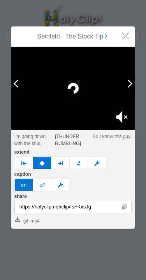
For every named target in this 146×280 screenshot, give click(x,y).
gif (21, 220)
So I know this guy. (112, 136)
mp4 (34, 221)
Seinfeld (48, 36)
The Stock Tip (87, 36)
